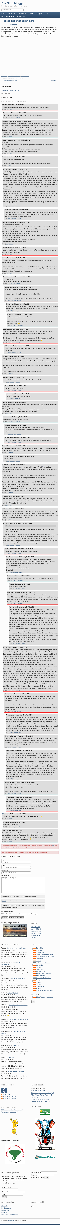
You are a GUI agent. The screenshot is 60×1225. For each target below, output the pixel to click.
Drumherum (40, 952)
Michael (4, 814)
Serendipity (11, 1220)
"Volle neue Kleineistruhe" (9, 1112)
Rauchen (53, 80)
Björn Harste (14, 24)
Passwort (5, 1192)
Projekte (38, 982)
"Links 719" (35, 1097)
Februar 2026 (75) (37, 933)
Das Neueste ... (36, 935)
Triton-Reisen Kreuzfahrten (44, 997)
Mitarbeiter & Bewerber (43, 973)
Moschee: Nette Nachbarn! (15, 1071)
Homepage (4, 870)
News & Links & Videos (14, 76)
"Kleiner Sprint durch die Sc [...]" (41, 1101)
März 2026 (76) (36, 931)
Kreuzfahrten (21, 16)
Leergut (38, 967)
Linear (16, 101)
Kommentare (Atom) (9, 1098)
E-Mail (3, 865)
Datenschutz (22, 13)
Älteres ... (34, 937)
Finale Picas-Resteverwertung (18, 1005)
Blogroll (39, 13)
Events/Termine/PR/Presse (44, 954)
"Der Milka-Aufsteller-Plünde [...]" (41, 1095)
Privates (38, 980)
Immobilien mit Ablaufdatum (10, 1214)
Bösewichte (4, 76)
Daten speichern (38, 1177)
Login (46, 13)
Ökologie (4, 1212)
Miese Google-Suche (17, 78)
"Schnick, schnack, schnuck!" (40, 1099)
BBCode (4, 901)
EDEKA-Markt (5, 1210)
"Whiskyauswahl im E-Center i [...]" (12, 1110)
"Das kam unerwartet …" (39, 1091)
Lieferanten (39, 969)
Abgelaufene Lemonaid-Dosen (15, 948)
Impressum (11, 13)
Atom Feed (6, 1094)
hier (53, 845)
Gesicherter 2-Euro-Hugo (10, 80)
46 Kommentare (25, 76)
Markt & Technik (41, 971)
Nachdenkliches (41, 976)
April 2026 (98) (36, 929)
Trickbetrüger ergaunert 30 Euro (17, 21)
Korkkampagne (6, 1208)
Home (3, 13)
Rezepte (38, 984)
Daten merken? (8, 912)
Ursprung (12, 117)
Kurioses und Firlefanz (43, 963)
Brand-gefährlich (13, 993)
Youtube (31, 13)
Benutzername (6, 1187)
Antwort (11, 109)
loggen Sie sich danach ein (9, 847)
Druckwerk (39, 950)
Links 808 (15, 1045)
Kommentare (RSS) (9, 1096)
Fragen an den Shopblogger (45, 956)
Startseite (4, 1206)
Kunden (38, 961)
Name (3, 860)
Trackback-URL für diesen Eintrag (10, 90)
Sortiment (39, 988)
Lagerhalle (39, 965)
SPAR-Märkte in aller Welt (44, 990)
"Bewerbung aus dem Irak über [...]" (42, 1093)
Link (7, 109)
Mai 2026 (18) (35, 927)
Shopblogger (40, 986)
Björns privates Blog (7, 16)
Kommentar (5, 875)
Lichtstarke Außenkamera (17, 978)
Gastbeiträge (40, 958)
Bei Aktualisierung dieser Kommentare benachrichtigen (20, 914)
